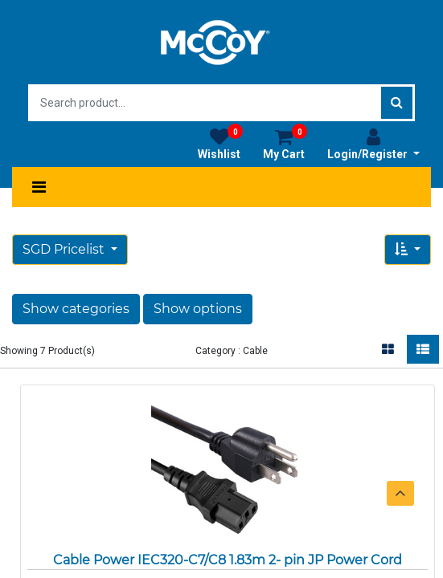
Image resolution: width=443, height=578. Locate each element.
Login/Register (373, 144)
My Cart (285, 144)
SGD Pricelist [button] (65, 249)
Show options (198, 308)
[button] (407, 249)
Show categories (76, 308)
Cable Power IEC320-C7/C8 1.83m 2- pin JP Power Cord (227, 560)
